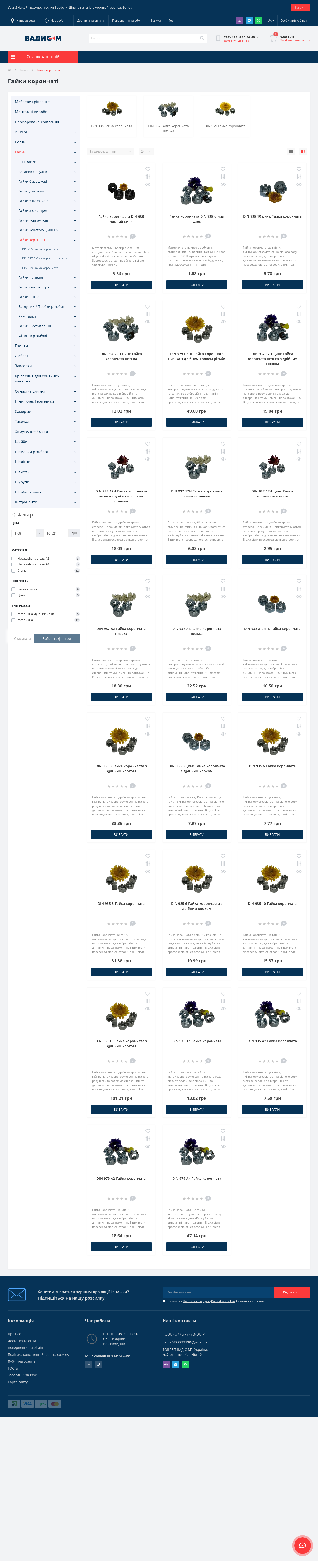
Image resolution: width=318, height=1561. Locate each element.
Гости (173, 20)
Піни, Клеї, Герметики (34, 401)
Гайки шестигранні (35, 326)
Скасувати (22, 638)
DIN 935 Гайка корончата (40, 249)
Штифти (22, 471)
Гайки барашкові (33, 181)
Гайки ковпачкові (33, 220)
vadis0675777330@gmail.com (187, 1342)
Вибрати (121, 285)
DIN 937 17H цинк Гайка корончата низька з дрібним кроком (272, 358)
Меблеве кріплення (32, 101)
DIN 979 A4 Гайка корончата (196, 1178)
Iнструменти (26, 502)
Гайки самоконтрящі (36, 287)
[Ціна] (24, 533)
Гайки (24, 70)
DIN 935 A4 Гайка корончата (196, 1041)
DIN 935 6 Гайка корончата (272, 766)
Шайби (21, 441)
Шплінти (23, 461)
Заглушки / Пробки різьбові (42, 306)
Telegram (249, 20)
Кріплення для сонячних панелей (37, 378)
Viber (239, 20)
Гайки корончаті (33, 239)
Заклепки (23, 365)
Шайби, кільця (28, 492)
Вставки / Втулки (33, 171)
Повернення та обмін (127, 20)
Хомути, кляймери (31, 431)
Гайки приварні (32, 277)
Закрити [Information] (301, 7)
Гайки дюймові (31, 191)
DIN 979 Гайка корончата (40, 268)
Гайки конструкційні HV (39, 230)
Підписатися (292, 1292)
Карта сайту (18, 1382)
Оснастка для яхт (30, 391)
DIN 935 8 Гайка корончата (121, 903)
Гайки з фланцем (33, 210)
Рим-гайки (27, 316)
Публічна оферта (22, 1361)
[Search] (202, 38)
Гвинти (21, 345)
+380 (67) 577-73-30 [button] (184, 1334)
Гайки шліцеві (30, 297)
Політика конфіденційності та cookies (209, 1301)
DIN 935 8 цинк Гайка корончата (272, 628)
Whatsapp (258, 20)
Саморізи (23, 411)
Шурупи (22, 481)
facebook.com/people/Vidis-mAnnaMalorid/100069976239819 (89, 1364)
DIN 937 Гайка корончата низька (45, 258)
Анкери (21, 131)
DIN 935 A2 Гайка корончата (272, 1041)
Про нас (14, 1334)
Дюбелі (21, 355)
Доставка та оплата (90, 20)
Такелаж (22, 421)
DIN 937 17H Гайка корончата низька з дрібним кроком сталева (121, 496)
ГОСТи (13, 1368)
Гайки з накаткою (33, 201)
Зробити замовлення (295, 40)
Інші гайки (27, 162)
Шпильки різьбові (31, 451)
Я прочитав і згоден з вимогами (215, 1301)
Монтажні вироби (31, 111)
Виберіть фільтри (56, 638)
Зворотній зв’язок (22, 1375)
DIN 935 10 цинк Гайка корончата (272, 216)
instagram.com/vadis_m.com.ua (98, 1364)
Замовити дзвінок (236, 41)
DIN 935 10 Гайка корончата (272, 903)
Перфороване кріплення (37, 121)
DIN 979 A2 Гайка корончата (121, 1178)
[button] (57, 20)
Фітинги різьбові (33, 335)
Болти (20, 142)
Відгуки (156, 20)
